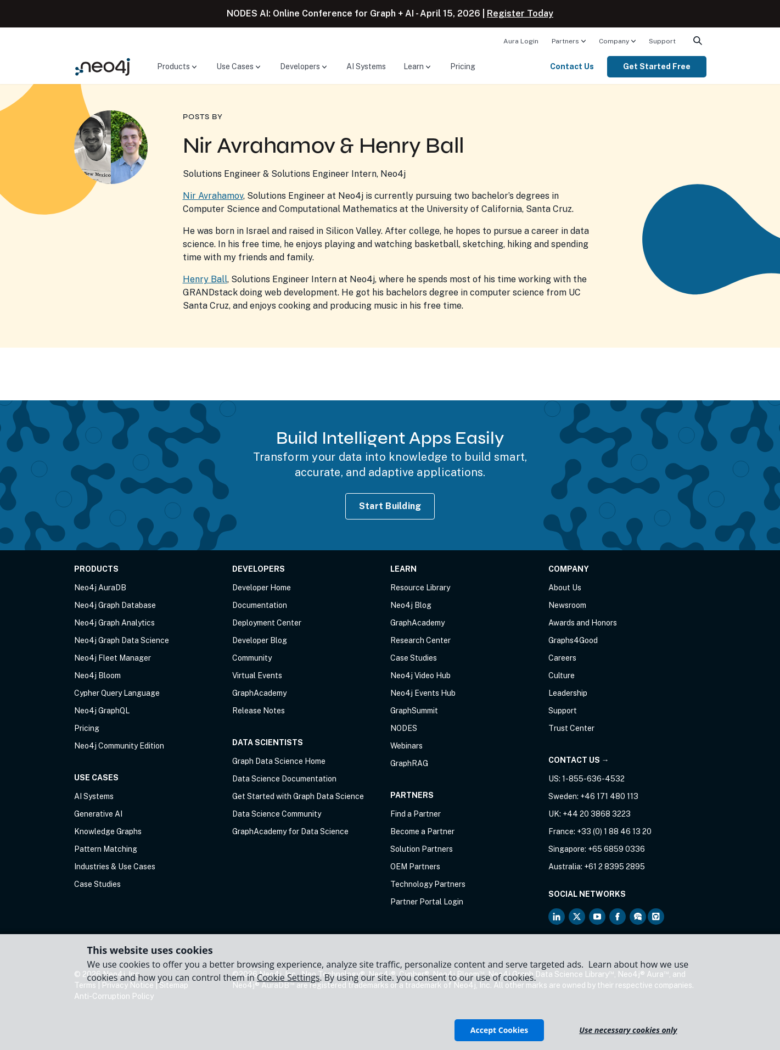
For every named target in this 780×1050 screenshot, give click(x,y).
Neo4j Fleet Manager (112, 658)
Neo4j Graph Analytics (114, 622)
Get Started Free (657, 66)
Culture (561, 675)
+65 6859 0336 (616, 849)
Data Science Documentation (284, 778)
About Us (564, 587)
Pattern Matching (105, 849)
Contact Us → (578, 760)
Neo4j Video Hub (420, 675)
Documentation (259, 605)
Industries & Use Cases (114, 866)
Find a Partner (415, 813)
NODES (403, 728)
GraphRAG (409, 763)
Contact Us (572, 66)
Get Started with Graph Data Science (298, 796)
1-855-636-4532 (593, 778)
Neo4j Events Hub (423, 693)
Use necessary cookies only (628, 1030)
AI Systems (366, 66)
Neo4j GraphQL (102, 710)
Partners (565, 41)
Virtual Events (257, 675)
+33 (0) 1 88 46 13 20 (614, 831)
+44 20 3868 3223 (597, 813)
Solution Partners (421, 849)
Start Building (390, 506)
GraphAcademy (259, 693)
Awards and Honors (582, 622)
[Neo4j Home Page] (102, 66)
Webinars (406, 745)
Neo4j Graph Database (115, 605)
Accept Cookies (499, 1030)
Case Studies (97, 884)
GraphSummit (414, 710)
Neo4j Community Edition (119, 745)
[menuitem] (520, 40)
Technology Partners (427, 884)
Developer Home (261, 587)
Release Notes (258, 710)
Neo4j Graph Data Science (121, 640)
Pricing (462, 66)
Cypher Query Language (117, 693)
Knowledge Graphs (108, 831)
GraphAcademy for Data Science (290, 831)
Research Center (420, 640)
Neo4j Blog (410, 605)
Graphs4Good (573, 640)
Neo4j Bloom (97, 675)
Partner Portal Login (426, 901)
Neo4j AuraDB (100, 587)
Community (252, 658)
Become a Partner (422, 831)
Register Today (520, 13)
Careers (562, 658)
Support (662, 41)
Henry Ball (205, 279)
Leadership (567, 693)
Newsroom (567, 605)
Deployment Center (266, 622)
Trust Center (571, 728)
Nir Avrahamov (213, 196)
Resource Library (420, 587)
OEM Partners (415, 866)
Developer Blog (259, 640)
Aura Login (520, 41)
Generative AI (98, 813)
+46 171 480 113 (609, 796)
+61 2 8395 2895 (614, 866)
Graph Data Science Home (279, 761)
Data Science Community (276, 813)
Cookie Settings (288, 977)
